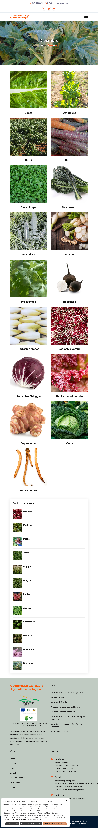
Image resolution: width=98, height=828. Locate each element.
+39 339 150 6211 (70, 771)
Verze (69, 443)
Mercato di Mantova (60, 697)
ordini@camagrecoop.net (75, 786)
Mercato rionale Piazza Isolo (63, 711)
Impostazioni (12, 824)
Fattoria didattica (17, 778)
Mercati (13, 773)
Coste (28, 112)
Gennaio (27, 511)
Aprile (26, 553)
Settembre (29, 622)
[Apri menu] (86, 17)
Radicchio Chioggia (28, 396)
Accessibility (83, 823)
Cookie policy (71, 823)
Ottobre (27, 635)
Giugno (27, 580)
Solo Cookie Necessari (31, 824)
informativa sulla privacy (16, 819)
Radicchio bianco (28, 349)
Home (44, 45)
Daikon (69, 254)
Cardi (28, 160)
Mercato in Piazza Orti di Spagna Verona (68, 692)
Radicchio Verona (69, 349)
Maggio (27, 566)
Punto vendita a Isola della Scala (65, 731)
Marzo (26, 539)
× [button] (67, 801)
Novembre (28, 649)
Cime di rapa (28, 207)
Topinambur (28, 443)
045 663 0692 (37, 3)
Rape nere (69, 301)
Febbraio (28, 525)
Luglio (26, 594)
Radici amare (28, 490)
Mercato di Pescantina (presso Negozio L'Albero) (68, 718)
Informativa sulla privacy (77, 821)
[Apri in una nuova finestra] (44, 9)
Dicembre (28, 663)
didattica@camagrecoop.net (75, 789)
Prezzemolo (28, 301)
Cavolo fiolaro (28, 254)
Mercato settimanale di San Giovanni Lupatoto (67, 725)
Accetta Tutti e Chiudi (54, 824)
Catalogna (69, 112)
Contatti (13, 787)
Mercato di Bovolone (60, 702)
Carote (69, 160)
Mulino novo (15, 782)
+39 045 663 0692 (62, 762)
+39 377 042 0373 (70, 768)
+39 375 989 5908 (72, 765)
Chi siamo (14, 763)
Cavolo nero (69, 207)
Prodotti (13, 768)
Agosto (27, 608)
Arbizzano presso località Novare (65, 707)
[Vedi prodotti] (17, 514)
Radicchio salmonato (69, 396)
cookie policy (38, 819)
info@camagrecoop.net (57, 3)
